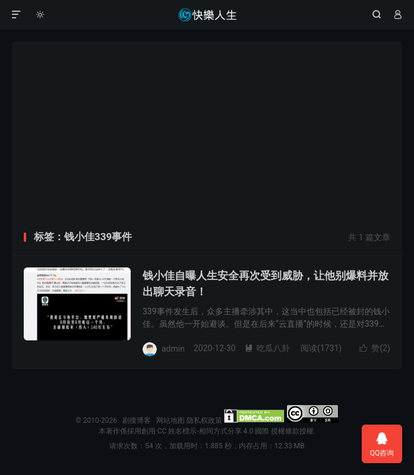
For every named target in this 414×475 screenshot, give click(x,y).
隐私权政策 (204, 420)
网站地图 (170, 420)
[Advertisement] (207, 141)
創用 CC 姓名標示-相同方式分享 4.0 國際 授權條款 (220, 431)
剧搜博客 (207, 15)
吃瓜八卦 (267, 348)
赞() (374, 348)
